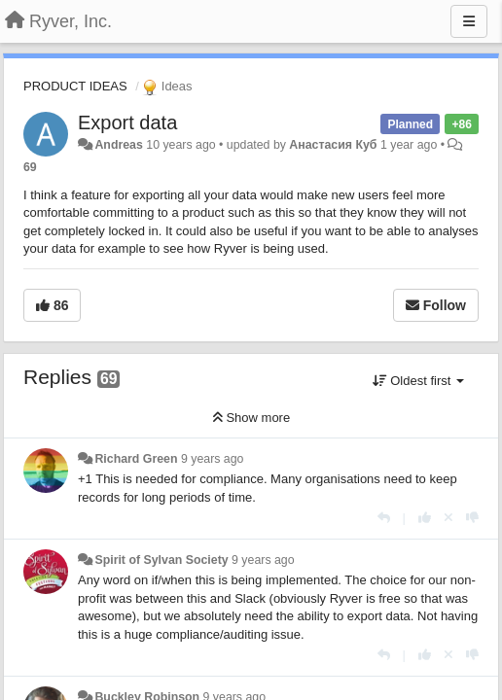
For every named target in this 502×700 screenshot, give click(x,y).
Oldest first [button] (418, 380)
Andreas (118, 145)
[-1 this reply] (472, 517)
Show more (251, 417)
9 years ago (212, 459)
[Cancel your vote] (448, 517)
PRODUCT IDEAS (75, 86)
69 (30, 167)
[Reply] (383, 517)
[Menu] (468, 21)
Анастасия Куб (332, 145)
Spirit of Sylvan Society (161, 560)
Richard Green (135, 459)
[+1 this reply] (424, 517)
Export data (127, 122)
